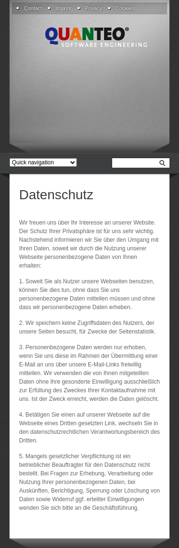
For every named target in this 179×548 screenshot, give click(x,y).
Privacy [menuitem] (93, 8)
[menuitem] (32, 8)
